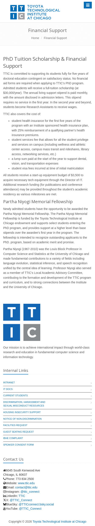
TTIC (21, 496)
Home (35, 38)
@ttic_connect (30, 491)
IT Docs (8, 389)
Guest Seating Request (18, 431)
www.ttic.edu (26, 483)
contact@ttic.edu (26, 487)
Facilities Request (15, 425)
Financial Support (55, 38)
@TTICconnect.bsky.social (36, 504)
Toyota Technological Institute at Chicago (59, 521)
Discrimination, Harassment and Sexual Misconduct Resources (24, 404)
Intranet (9, 382)
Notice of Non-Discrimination (22, 419)
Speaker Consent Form (18, 444)
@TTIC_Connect (21, 500)
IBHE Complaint (13, 438)
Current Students (15, 395)
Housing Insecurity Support (22, 412)
